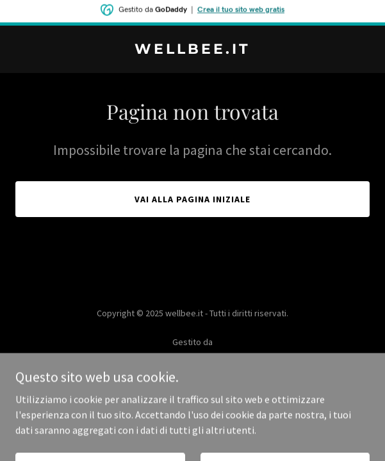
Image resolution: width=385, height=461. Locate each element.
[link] (192, 50)
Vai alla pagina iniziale (192, 199)
